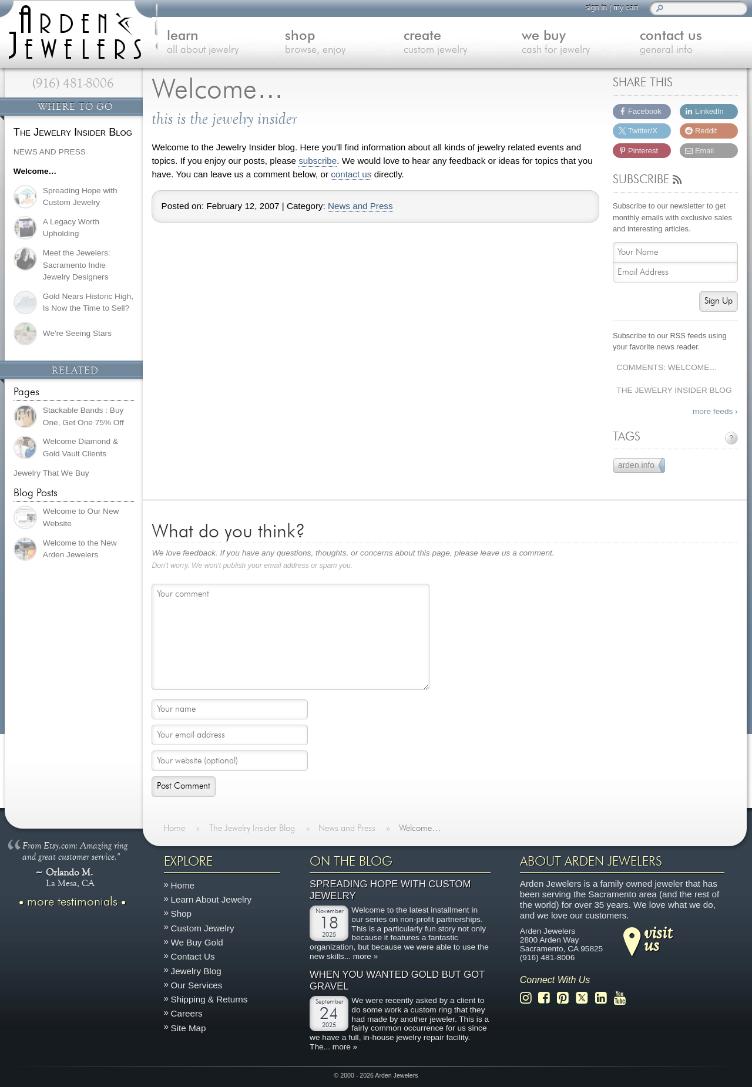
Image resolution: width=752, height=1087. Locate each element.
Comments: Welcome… (666, 367)
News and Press (360, 206)
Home (183, 885)
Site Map (188, 1028)
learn (218, 43)
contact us (351, 174)
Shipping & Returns (209, 999)
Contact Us (193, 956)
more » (365, 956)
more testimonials (72, 902)
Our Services (197, 985)
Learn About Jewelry (211, 899)
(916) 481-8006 (73, 83)
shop (335, 43)
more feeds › (715, 411)
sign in (595, 7)
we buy (571, 43)
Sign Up (718, 301)
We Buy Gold (197, 942)
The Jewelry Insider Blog (673, 390)
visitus (658, 938)
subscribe (317, 161)
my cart (624, 7)
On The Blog (351, 861)
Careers (187, 1014)
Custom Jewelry (202, 928)
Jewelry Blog (196, 971)
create (453, 43)
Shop (181, 914)
